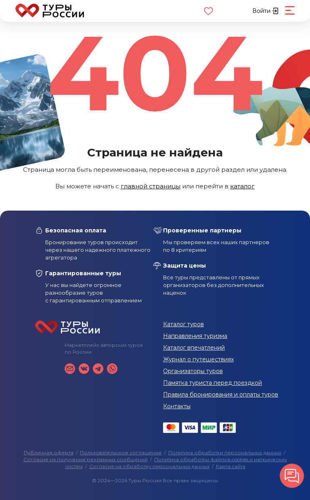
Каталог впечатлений (194, 347)
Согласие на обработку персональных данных (149, 466)
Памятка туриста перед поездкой (212, 382)
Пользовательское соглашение (121, 452)
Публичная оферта (48, 452)
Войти (265, 11)
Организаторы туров (193, 371)
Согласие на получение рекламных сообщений (85, 459)
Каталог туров (183, 324)
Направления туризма (195, 336)
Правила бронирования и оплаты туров (220, 394)
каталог (242, 186)
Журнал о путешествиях (198, 359)
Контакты (177, 406)
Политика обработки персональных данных (224, 452)
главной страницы (150, 186)
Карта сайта (230, 466)
